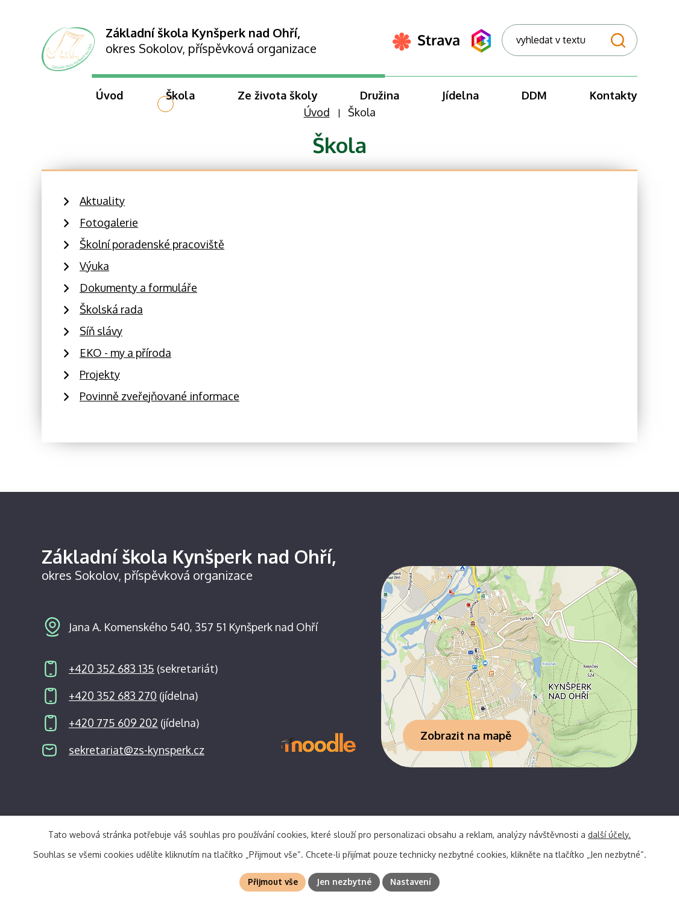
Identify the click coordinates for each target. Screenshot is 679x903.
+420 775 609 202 (113, 730)
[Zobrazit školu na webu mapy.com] (509, 674)
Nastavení (413, 881)
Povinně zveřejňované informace (159, 402)
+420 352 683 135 (111, 675)
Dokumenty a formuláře (138, 294)
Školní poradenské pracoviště (152, 250)
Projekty (100, 381)
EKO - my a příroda (125, 359)
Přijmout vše (271, 881)
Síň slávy (101, 337)
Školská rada (111, 315)
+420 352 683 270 (113, 703)
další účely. (609, 834)
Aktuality (102, 207)
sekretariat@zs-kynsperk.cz (136, 757)
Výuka (94, 272)
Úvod (317, 119)
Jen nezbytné (345, 881)
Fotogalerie (109, 229)
